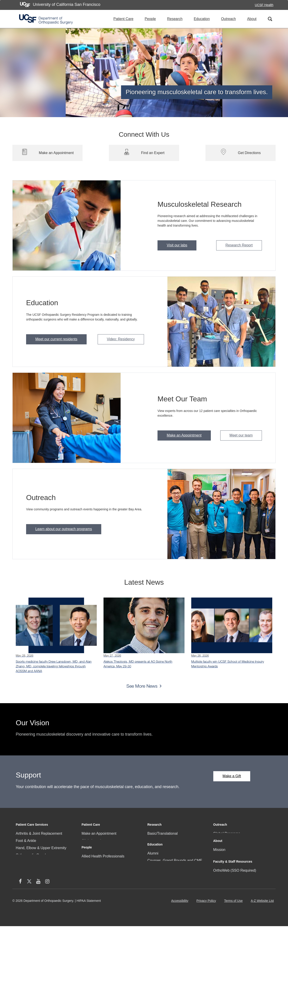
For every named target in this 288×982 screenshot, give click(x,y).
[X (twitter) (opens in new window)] (226, 937)
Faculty (87, 897)
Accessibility (180, 958)
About (251, 19)
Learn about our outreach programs (63, 529)
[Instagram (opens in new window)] (244, 937)
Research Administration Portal (238, 918)
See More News (142, 686)
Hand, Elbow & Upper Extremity (41, 848)
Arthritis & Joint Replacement (39, 833)
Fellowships (156, 897)
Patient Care (123, 19)
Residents (90, 919)
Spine (20, 898)
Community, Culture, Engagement (240, 868)
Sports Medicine (29, 905)
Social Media (223, 890)
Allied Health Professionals (103, 890)
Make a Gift (232, 776)
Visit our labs (177, 245)
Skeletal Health (28, 891)
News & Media (224, 875)
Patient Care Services (32, 824)
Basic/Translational (162, 833)
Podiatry (22, 877)
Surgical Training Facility (166, 919)
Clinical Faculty (94, 848)
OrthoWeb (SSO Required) (234, 910)
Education (202, 19)
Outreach (228, 19)
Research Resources (164, 855)
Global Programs (226, 833)
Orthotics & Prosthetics (34, 862)
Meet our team (241, 435)
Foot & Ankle (26, 841)
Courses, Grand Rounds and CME (174, 890)
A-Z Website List (263, 958)
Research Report (239, 245)
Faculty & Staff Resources (232, 901)
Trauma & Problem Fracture (38, 913)
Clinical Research (161, 841)
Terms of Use (234, 958)
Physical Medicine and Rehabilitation (45, 884)
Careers (219, 883)
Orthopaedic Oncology (34, 855)
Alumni (152, 883)
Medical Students (161, 904)
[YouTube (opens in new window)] (235, 937)
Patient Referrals (95, 862)
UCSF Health (264, 5)
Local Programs (225, 841)
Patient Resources (96, 869)
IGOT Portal (156, 926)
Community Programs (99, 855)
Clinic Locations (94, 841)
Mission (219, 861)
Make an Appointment (184, 435)
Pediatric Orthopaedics (34, 869)
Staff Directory (224, 925)
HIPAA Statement (88, 956)
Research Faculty (161, 848)
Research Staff (94, 912)
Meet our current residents (56, 339)
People (150, 19)
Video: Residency (121, 339)
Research (174, 19)
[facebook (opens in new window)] (217, 937)
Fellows (88, 904)
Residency (155, 912)
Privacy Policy (207, 958)
